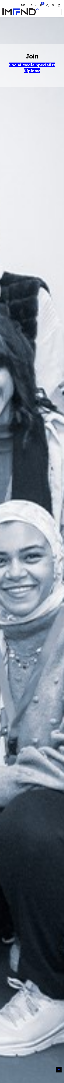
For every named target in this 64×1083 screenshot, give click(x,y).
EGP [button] (23, 5)
